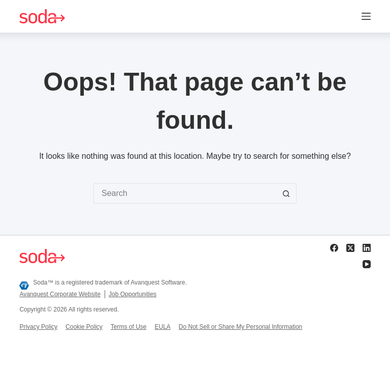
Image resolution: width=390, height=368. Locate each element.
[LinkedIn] (367, 248)
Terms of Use (129, 326)
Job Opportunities (132, 294)
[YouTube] (367, 264)
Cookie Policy (84, 326)
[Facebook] (334, 248)
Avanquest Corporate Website (60, 294)
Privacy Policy (38, 326)
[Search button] (286, 193)
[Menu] (366, 16)
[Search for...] (184, 193)
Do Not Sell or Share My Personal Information (240, 326)
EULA (162, 326)
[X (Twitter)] (350, 248)
